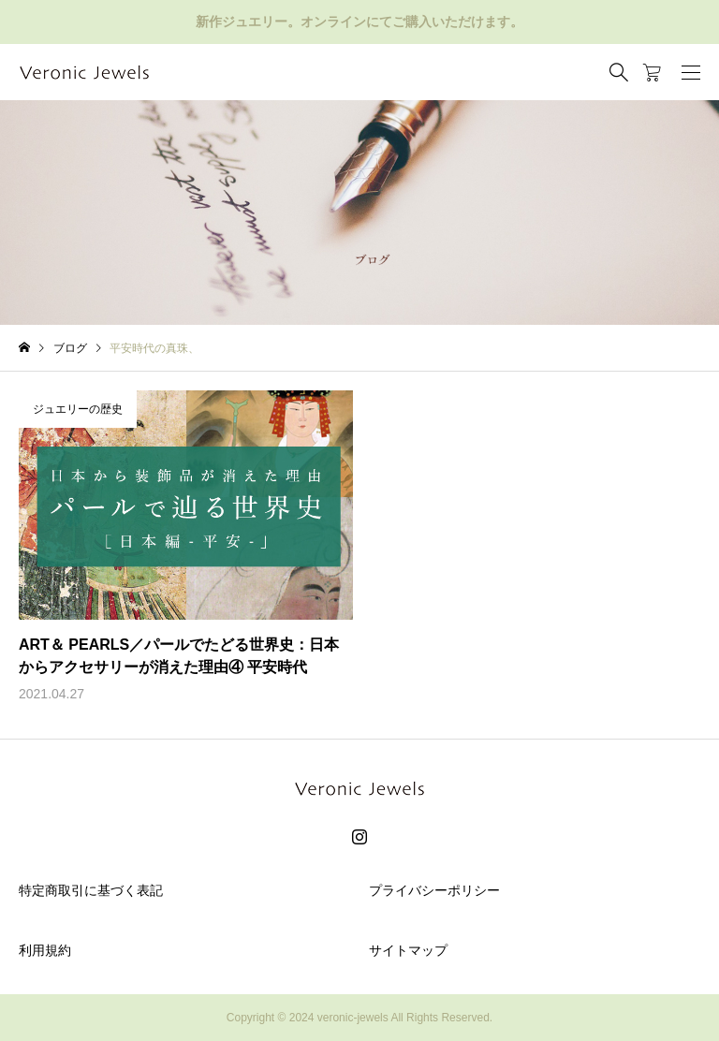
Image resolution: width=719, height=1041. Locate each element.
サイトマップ (408, 950)
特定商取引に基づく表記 (91, 890)
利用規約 (45, 950)
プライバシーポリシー (434, 890)
